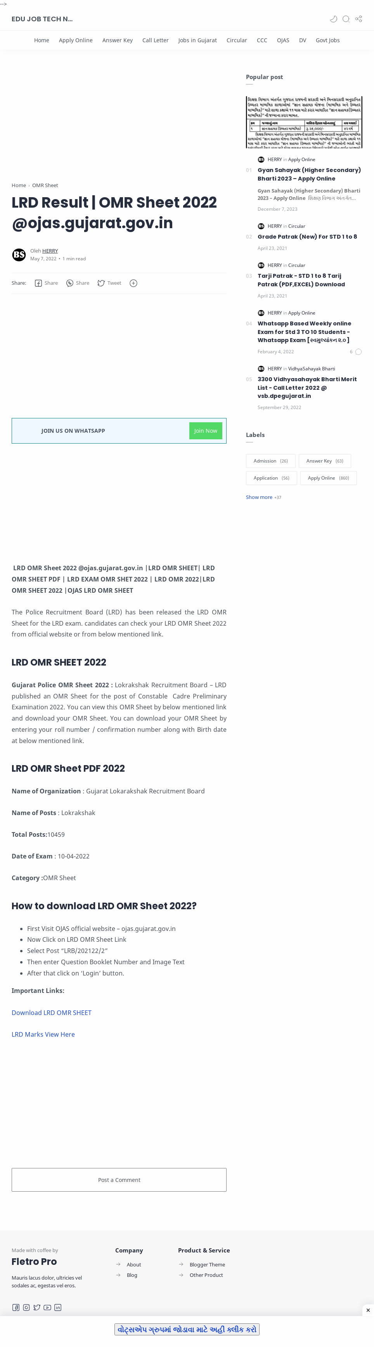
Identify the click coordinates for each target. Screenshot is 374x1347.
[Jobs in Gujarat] (197, 40)
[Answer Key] (117, 40)
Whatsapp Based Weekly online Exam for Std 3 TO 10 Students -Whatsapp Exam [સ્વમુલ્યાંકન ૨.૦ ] (304, 332)
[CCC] (262, 40)
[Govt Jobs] (328, 40)
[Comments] (356, 351)
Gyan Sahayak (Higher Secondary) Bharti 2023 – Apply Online (309, 174)
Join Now (205, 430)
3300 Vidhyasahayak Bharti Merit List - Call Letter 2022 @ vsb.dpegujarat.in (307, 387)
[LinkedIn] (58, 1307)
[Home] (41, 40)
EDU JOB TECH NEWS (43, 19)
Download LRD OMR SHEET (52, 1012)
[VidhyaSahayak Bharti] (311, 368)
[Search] (346, 19)
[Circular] (237, 40)
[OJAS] (283, 40)
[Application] (271, 478)
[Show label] (263, 497)
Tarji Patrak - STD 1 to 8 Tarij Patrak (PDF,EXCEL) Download (301, 280)
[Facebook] (16, 1307)
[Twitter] (37, 1307)
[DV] (302, 40)
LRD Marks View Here (43, 1034)
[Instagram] (26, 1307)
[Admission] (271, 461)
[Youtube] (47, 1307)
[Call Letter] (155, 40)
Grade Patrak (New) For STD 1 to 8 (307, 237)
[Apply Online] (76, 40)
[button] (334, 19)
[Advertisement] (119, 127)
